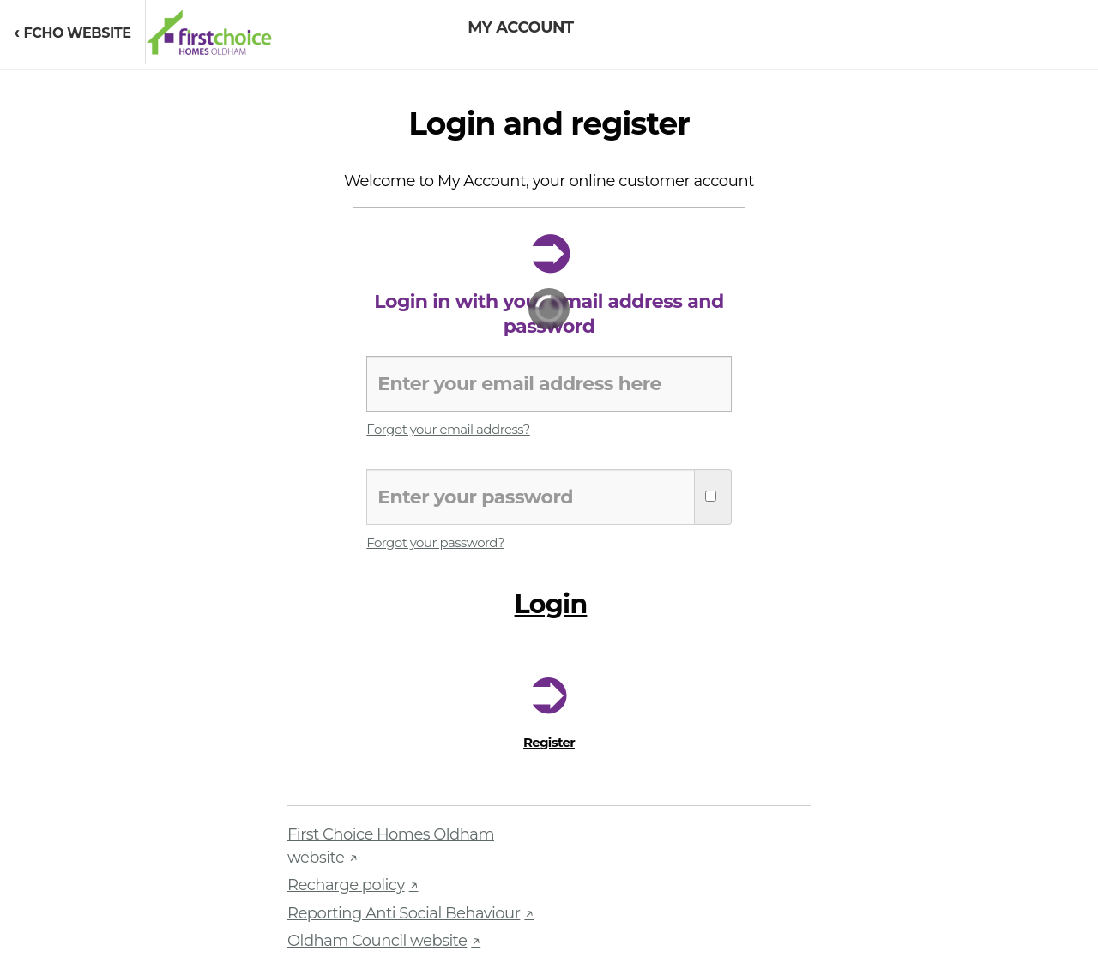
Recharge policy (346, 885)
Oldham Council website (377, 940)
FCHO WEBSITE (77, 33)
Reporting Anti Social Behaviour (403, 913)
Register (549, 742)
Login (551, 600)
